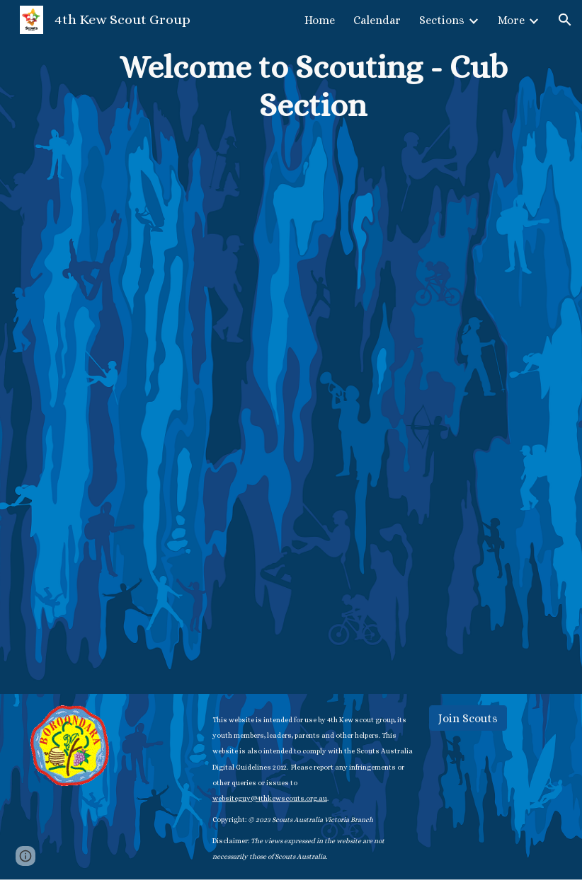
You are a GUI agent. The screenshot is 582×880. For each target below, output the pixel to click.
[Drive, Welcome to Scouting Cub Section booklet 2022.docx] (313, 394)
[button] (565, 20)
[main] (313, 87)
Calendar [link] (377, 20)
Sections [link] (441, 20)
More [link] (511, 20)
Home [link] (319, 20)
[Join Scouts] (468, 718)
